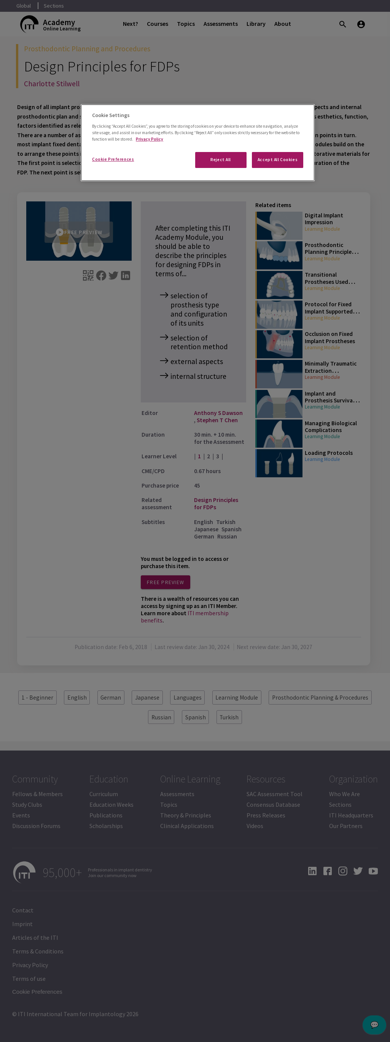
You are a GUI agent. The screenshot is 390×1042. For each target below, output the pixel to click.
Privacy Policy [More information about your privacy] (149, 139)
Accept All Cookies (278, 159)
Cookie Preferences (113, 159)
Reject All (220, 159)
